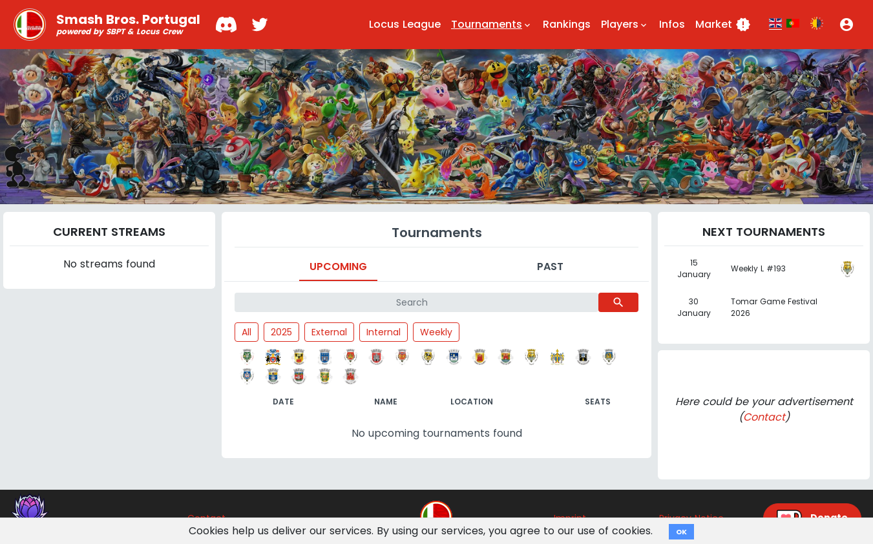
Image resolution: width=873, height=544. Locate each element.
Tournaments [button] (491, 24)
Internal (383, 332)
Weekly (436, 332)
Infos (672, 24)
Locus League (405, 24)
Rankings (567, 24)
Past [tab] (550, 266)
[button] (846, 24)
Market (723, 24)
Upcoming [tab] (338, 266)
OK (681, 532)
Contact (764, 417)
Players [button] (625, 24)
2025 (281, 332)
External (329, 332)
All (246, 332)
